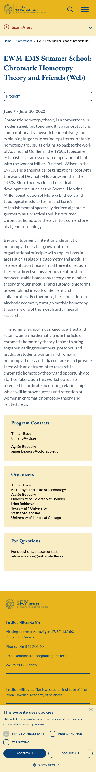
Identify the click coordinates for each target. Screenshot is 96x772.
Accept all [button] (25, 753)
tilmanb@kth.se (23, 438)
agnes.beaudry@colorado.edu (34, 451)
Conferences (24, 40)
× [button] (91, 710)
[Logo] (25, 9)
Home (7, 40)
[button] (85, 9)
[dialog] (48, 738)
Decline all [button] (70, 753)
